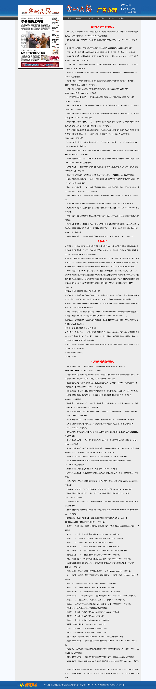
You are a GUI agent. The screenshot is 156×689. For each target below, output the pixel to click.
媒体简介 (79, 18)
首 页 (69, 18)
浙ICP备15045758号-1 (117, 685)
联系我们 (122, 18)
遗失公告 (101, 18)
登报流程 (111, 18)
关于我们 (47, 685)
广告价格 (90, 18)
